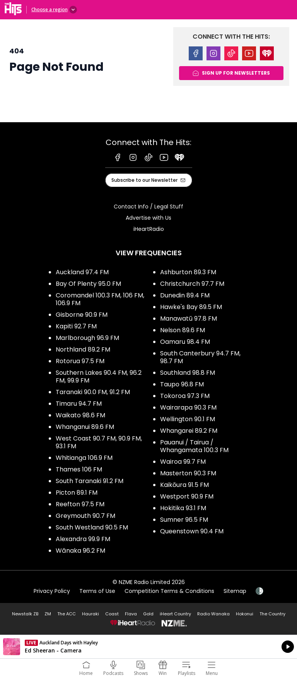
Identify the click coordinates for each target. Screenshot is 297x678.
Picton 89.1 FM (76, 492)
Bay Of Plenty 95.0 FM (88, 283)
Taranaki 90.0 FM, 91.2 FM (93, 392)
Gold (148, 614)
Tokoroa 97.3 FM (185, 395)
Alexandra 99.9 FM (83, 539)
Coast (112, 614)
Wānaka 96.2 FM (80, 550)
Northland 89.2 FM (83, 349)
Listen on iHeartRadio (148, 646)
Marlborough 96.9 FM (87, 337)
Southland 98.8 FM (187, 372)
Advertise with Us (148, 218)
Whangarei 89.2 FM (188, 430)
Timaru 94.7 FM (79, 403)
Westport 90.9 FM (186, 496)
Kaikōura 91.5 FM (184, 484)
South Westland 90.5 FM (92, 527)
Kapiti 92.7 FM (76, 326)
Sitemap (235, 591)
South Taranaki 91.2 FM (89, 480)
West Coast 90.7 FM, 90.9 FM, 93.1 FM (99, 442)
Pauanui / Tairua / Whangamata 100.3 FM (194, 446)
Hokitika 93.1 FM (183, 508)
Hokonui (244, 614)
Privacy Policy (52, 591)
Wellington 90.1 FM (187, 419)
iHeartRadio (148, 229)
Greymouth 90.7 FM (85, 515)
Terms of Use (97, 591)
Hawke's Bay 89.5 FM (191, 306)
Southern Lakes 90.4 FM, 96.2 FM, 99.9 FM (99, 376)
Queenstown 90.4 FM (192, 531)
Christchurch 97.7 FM (192, 283)
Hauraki (90, 614)
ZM (47, 614)
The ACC (66, 614)
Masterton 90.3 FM (188, 473)
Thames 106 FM (79, 469)
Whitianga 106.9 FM (84, 457)
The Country (272, 614)
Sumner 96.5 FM (184, 519)
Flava (131, 614)
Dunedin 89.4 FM (185, 295)
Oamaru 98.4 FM (185, 341)
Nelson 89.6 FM (182, 330)
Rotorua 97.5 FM (80, 361)
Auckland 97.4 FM (82, 272)
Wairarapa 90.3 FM (188, 407)
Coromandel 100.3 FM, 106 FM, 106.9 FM (100, 299)
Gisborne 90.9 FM (82, 314)
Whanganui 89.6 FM (85, 426)
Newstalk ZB (25, 614)
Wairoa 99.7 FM (183, 461)
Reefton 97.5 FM (80, 504)
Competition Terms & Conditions (169, 591)
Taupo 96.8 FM (182, 384)
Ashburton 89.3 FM (188, 272)
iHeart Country (175, 614)
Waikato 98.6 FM (80, 415)
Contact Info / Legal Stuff (148, 206)
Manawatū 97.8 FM (188, 318)
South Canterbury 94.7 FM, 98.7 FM (200, 357)
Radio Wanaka (213, 614)
